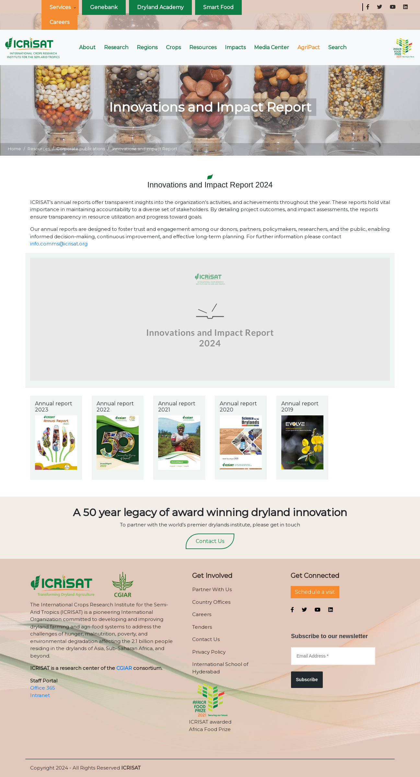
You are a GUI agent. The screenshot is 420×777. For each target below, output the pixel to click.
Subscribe (307, 679)
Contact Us (210, 541)
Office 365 (42, 688)
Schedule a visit (315, 592)
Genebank (104, 7)
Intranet (40, 695)
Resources (202, 47)
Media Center (271, 47)
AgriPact (309, 47)
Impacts (235, 47)
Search (337, 47)
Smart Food (218, 7)
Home (14, 148)
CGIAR (124, 668)
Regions (147, 47)
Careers (59, 22)
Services (60, 7)
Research (116, 47)
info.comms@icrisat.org (59, 244)
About (87, 47)
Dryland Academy (160, 7)
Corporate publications (80, 148)
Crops (173, 47)
